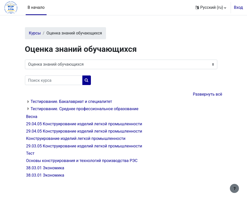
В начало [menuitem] (36, 7)
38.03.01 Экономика (45, 168)
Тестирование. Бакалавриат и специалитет (71, 101)
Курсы (35, 33)
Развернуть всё (207, 94)
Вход (238, 7)
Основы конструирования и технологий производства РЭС (82, 160)
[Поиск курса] (54, 80)
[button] (211, 7)
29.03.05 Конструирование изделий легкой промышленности (84, 146)
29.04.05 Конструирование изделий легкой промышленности (84, 124)
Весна (32, 116)
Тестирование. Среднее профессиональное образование (84, 108)
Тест (30, 153)
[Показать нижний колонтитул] (234, 188)
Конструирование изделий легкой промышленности (76, 138)
